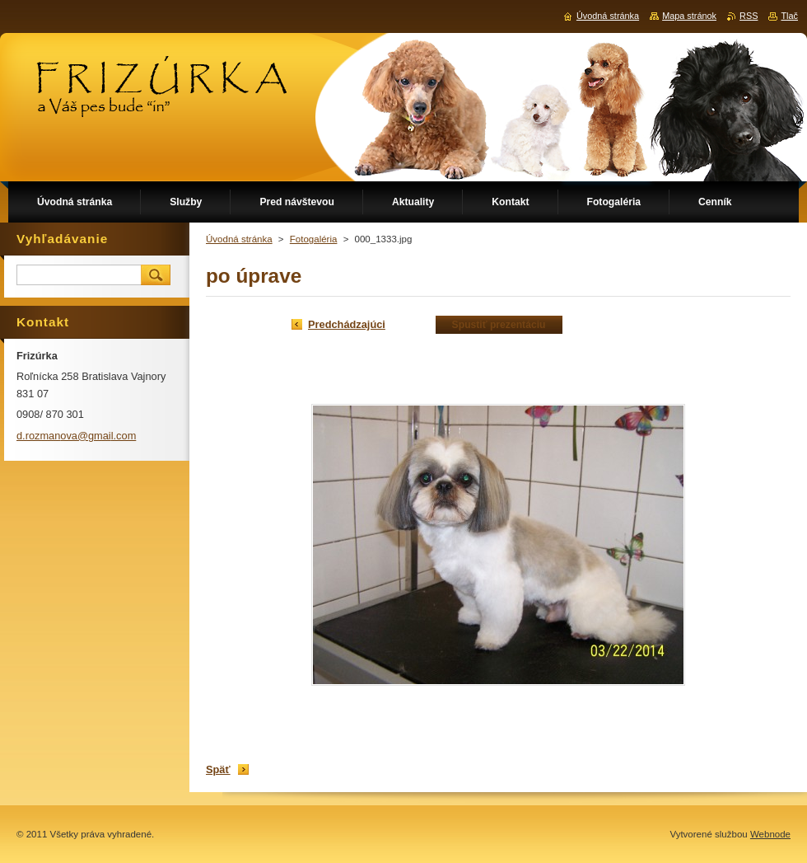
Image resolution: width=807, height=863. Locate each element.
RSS (748, 16)
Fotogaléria (314, 239)
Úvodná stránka (239, 239)
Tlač (789, 16)
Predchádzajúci (346, 324)
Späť (218, 769)
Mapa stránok (689, 16)
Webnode (770, 834)
